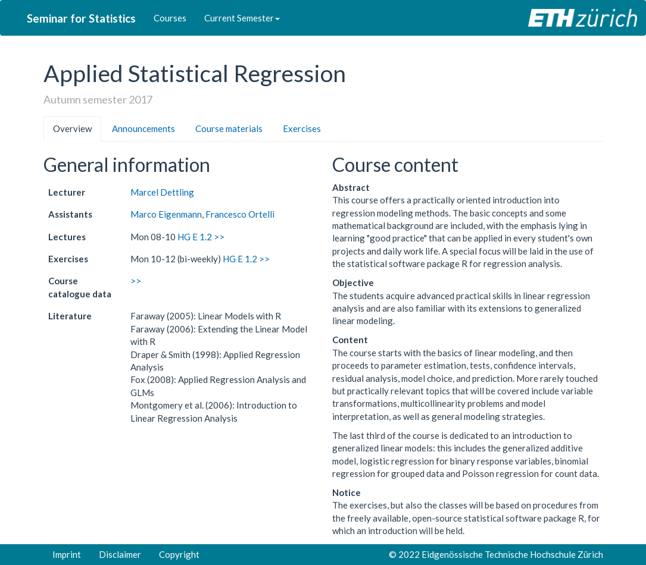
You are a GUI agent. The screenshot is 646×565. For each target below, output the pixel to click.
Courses (170, 17)
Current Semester (242, 17)
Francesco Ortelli (239, 214)
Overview (72, 128)
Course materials (229, 128)
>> (219, 236)
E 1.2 (202, 236)
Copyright (179, 554)
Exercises (302, 128)
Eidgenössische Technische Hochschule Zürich (512, 554)
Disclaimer (120, 554)
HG (184, 236)
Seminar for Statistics (81, 18)
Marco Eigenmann (166, 214)
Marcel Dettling (162, 192)
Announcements (143, 128)
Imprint (66, 554)
